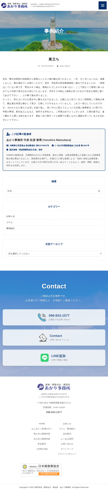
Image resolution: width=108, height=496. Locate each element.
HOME (42, 426)
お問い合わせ (67, 446)
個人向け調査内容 (42, 436)
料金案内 (42, 446)
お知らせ (10, 216)
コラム (9, 222)
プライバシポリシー (67, 456)
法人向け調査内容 (42, 441)
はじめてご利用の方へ (42, 431)
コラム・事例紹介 (67, 431)
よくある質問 (67, 441)
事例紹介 (10, 228)
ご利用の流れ (42, 451)
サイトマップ (67, 451)
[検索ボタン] (99, 191)
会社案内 (67, 436)
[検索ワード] (54, 191)
